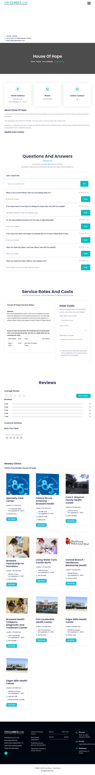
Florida (38, 61)
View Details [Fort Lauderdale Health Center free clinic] (41, 640)
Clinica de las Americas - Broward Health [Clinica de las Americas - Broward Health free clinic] (45, 501)
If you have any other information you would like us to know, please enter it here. (37, 234)
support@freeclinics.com (17, 40)
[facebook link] (6, 753)
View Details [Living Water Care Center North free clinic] (41, 580)
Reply (85, 199)
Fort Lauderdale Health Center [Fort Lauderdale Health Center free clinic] (45, 621)
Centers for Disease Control (37, 733)
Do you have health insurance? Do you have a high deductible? (30, 220)
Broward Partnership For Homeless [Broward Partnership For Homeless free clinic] (15, 563)
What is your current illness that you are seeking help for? (28, 193)
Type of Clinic (64, 326)
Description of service (67, 335)
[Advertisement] (47, 20)
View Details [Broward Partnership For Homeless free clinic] (11, 584)
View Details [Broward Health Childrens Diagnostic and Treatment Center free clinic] (11, 646)
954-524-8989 (47, 99)
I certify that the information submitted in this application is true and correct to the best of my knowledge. (74, 353)
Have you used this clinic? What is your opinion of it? (26, 261)
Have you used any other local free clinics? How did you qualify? (31, 247)
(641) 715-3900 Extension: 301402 (21, 38)
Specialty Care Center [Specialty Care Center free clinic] (14, 499)
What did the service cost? (68, 316)
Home (33, 61)
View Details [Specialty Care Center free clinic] (11, 519)
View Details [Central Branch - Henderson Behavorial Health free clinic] (71, 583)
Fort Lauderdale (47, 61)
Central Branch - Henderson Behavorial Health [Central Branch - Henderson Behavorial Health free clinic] (76, 562)
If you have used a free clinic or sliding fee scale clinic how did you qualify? (35, 206)
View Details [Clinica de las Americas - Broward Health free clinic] (41, 525)
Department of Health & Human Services (38, 750)
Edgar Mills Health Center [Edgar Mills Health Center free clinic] (76, 621)
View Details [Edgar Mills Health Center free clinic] (71, 640)
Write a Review (83, 396)
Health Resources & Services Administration (38, 744)
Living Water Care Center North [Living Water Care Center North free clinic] (46, 561)
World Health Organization (35, 738)
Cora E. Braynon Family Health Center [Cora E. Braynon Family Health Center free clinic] (75, 500)
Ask (84, 184)
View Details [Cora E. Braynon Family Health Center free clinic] (71, 521)
